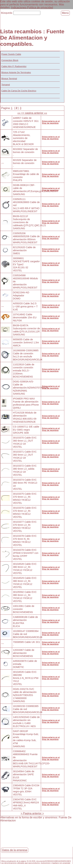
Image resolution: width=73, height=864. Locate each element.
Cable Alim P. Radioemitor (14, 66)
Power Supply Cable (11, 54)
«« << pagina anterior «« (32, 113)
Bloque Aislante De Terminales (16, 72)
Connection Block (9, 60)
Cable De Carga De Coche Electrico (18, 90)
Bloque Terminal (9, 78)
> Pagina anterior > (32, 813)
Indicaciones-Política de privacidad (32, 7)
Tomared (5, 84)
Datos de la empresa (14, 850)
